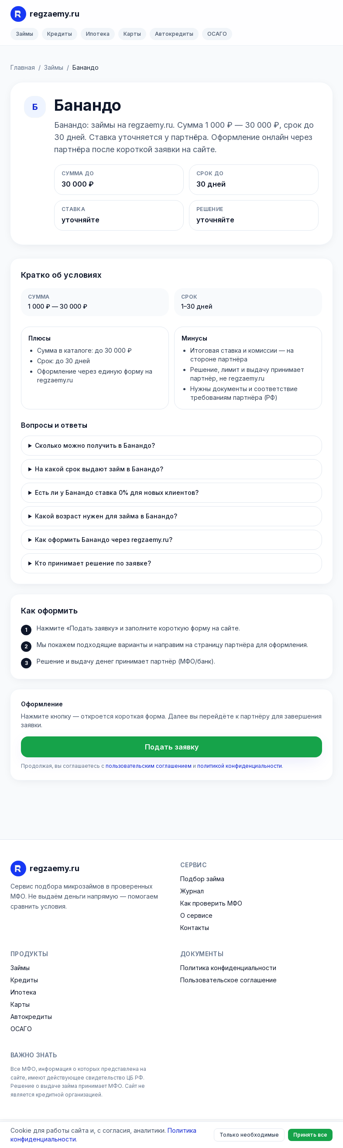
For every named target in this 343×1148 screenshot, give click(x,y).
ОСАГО (217, 34)
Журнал (192, 891)
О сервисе (196, 915)
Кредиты (59, 34)
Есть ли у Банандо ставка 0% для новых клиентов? (117, 492)
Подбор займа (202, 878)
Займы (24, 34)
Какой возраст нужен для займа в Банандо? (106, 516)
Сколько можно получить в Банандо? (95, 445)
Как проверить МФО (211, 903)
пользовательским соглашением (149, 766)
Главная (22, 67)
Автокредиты (174, 34)
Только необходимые (249, 1134)
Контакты (194, 927)
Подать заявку (172, 747)
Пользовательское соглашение (228, 980)
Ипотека (98, 34)
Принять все (310, 1134)
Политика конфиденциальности (228, 967)
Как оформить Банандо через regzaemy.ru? (103, 539)
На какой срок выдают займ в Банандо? (99, 469)
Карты (132, 34)
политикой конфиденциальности (239, 766)
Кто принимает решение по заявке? (93, 563)
